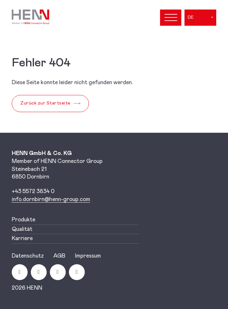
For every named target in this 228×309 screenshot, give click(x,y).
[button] (200, 17)
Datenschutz (28, 256)
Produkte (23, 220)
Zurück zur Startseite (45, 103)
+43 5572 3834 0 (33, 191)
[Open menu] (170, 18)
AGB (59, 256)
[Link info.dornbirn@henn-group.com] (51, 199)
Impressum (88, 256)
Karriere (22, 238)
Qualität (22, 229)
